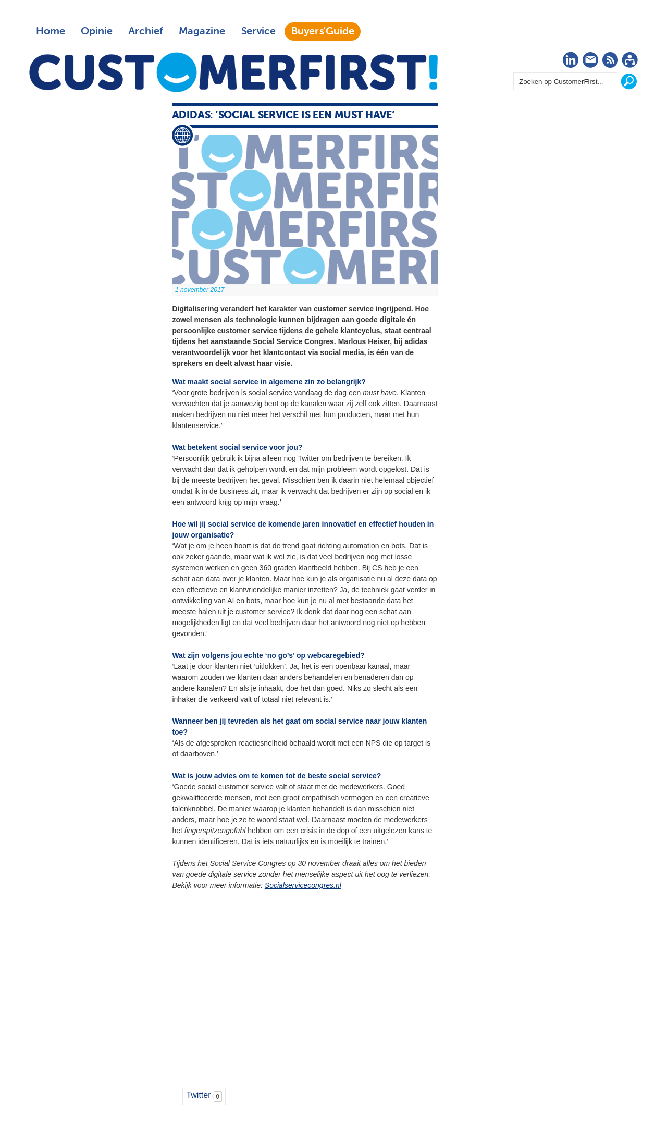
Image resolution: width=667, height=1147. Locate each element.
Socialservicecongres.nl (303, 885)
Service (258, 31)
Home (50, 31)
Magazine (202, 31)
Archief (145, 31)
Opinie (97, 31)
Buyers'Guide (322, 31)
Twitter (198, 1095)
